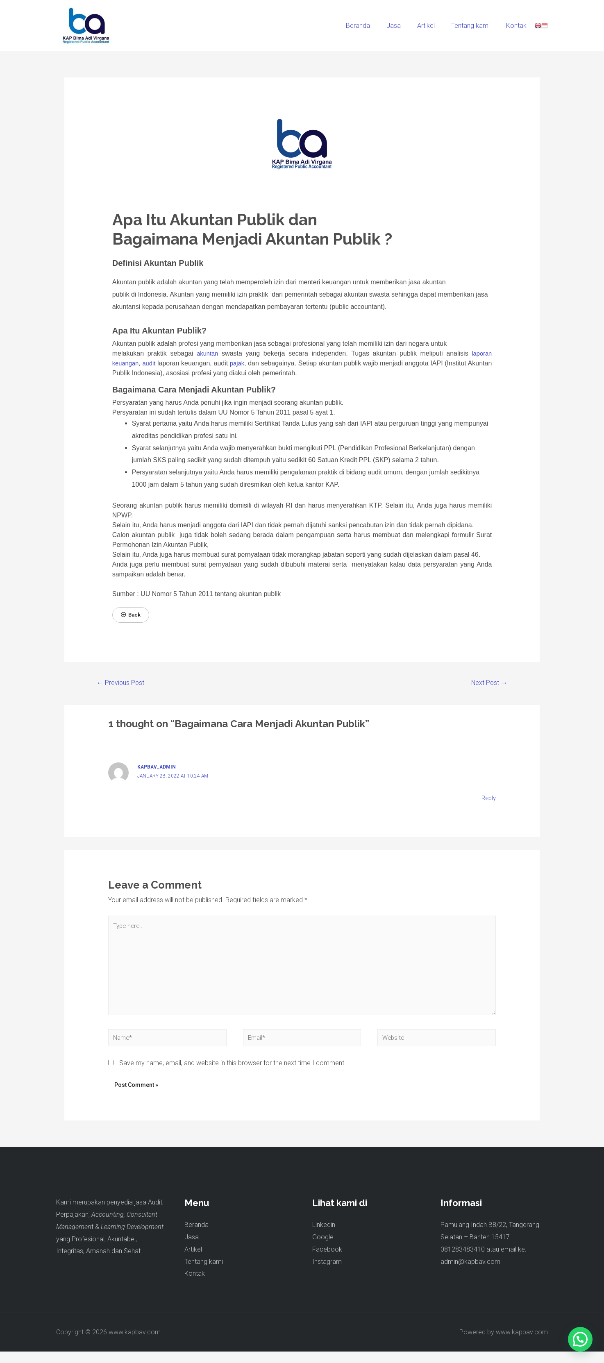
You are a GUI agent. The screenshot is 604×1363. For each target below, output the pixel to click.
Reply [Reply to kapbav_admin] (488, 799)
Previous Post (123, 684)
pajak (248, 363)
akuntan (207, 353)
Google (323, 1248)
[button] (131, 615)
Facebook (327, 1261)
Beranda (373, 25)
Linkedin (323, 1236)
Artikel (434, 25)
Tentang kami (475, 25)
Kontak (518, 25)
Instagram (327, 1273)
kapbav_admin (158, 769)
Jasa (405, 25)
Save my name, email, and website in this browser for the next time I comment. (232, 1074)
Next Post (486, 684)
